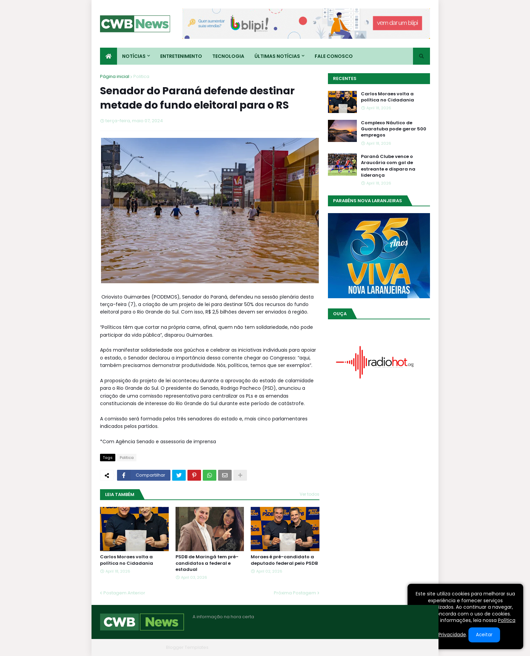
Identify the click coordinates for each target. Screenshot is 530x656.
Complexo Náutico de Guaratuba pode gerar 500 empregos (393, 129)
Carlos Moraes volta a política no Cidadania (126, 560)
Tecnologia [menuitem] (228, 56)
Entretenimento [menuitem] (181, 56)
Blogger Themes (144, 647)
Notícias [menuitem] (134, 56)
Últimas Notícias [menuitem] (277, 56)
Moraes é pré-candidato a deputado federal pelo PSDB (284, 560)
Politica (141, 76)
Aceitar (484, 634)
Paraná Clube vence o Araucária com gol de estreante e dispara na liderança (388, 166)
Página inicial (114, 76)
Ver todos (309, 494)
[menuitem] (108, 56)
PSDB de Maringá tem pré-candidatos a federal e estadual (207, 563)
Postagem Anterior (124, 593)
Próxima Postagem (295, 593)
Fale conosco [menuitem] (334, 56)
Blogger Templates (187, 647)
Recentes (345, 78)
